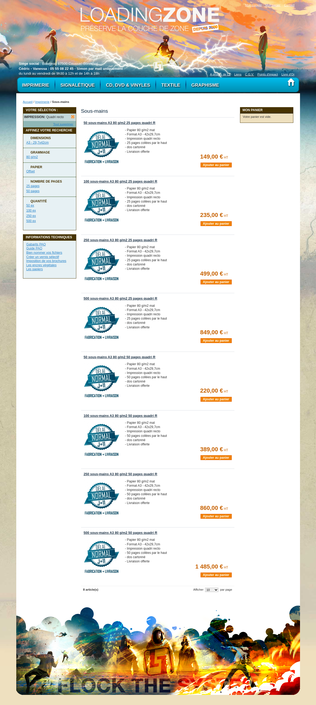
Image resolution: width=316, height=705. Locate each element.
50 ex (30, 205)
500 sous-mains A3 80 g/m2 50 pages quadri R (120, 533)
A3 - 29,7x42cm (37, 142)
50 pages (32, 191)
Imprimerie (42, 101)
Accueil (28, 101)
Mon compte (253, 5)
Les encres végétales (41, 265)
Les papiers (34, 269)
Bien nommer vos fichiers (44, 253)
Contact (289, 5)
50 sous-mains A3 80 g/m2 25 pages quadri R (119, 123)
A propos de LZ (220, 74)
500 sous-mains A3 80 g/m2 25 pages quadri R (120, 298)
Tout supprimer (63, 124)
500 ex (31, 221)
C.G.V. (249, 74)
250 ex (31, 216)
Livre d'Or (287, 74)
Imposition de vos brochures (46, 261)
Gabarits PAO (36, 244)
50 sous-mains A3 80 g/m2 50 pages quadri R (119, 357)
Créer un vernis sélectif (42, 257)
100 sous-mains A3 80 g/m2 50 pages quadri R (120, 416)
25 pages (32, 186)
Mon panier (273, 5)
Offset (30, 171)
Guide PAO (34, 248)
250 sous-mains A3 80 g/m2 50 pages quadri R (120, 474)
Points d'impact (267, 74)
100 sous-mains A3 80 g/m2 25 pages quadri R (120, 181)
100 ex (31, 210)
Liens (237, 74)
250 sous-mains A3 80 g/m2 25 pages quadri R (120, 240)
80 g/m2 (32, 157)
